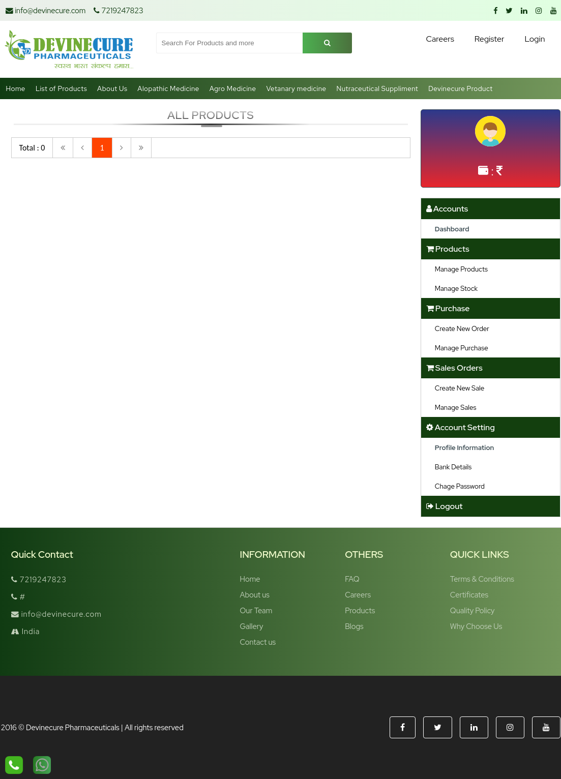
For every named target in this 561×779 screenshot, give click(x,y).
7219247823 (118, 10)
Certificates (469, 595)
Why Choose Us (476, 626)
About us (255, 595)
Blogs (354, 626)
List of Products (61, 88)
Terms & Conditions (482, 579)
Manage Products (461, 269)
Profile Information (464, 447)
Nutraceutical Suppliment (378, 88)
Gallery (251, 626)
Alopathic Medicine (168, 88)
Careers (358, 595)
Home (15, 88)
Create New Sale (459, 388)
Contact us (258, 642)
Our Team (256, 610)
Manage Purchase (461, 347)
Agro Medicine (233, 88)
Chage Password (460, 486)
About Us (112, 88)
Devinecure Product (460, 88)
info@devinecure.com (45, 10)
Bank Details (453, 466)
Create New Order (462, 328)
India (25, 631)
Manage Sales (456, 407)
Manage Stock (456, 288)
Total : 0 (32, 148)
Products (360, 610)
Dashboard (452, 228)
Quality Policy (472, 610)
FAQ (352, 579)
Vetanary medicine (296, 88)
